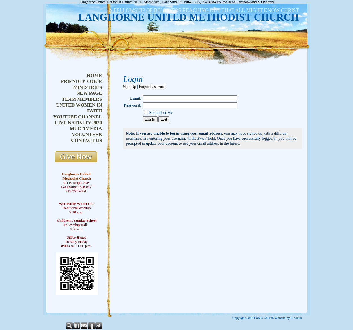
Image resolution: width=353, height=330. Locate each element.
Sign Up (129, 87)
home (94, 75)
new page (89, 93)
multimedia (86, 128)
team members (82, 99)
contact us (86, 140)
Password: (132, 105)
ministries (87, 87)
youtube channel (77, 116)
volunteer (87, 134)
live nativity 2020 (78, 122)
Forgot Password (152, 87)
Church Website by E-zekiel (283, 318)
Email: (135, 98)
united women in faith (79, 108)
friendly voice (81, 81)
